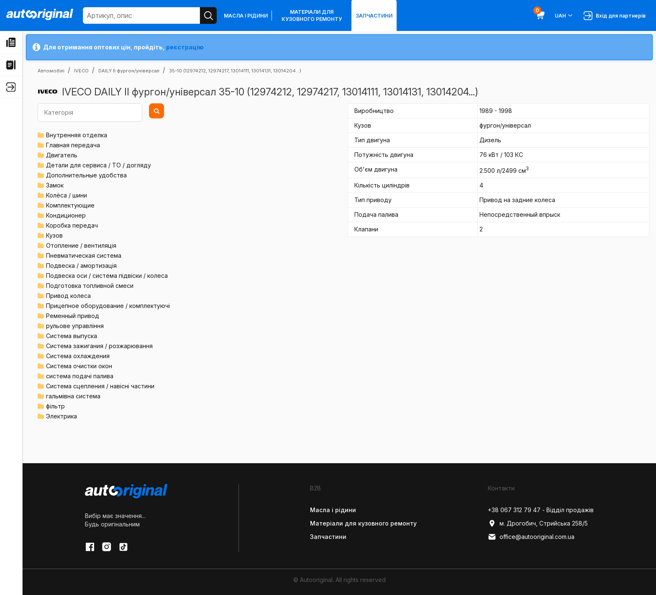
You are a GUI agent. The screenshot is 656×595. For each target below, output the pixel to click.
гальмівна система (73, 396)
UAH (564, 15)
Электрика (61, 416)
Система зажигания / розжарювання (99, 345)
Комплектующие (70, 205)
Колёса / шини (66, 195)
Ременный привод (72, 315)
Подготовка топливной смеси (89, 285)
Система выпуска (71, 335)
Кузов (54, 235)
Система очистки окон (79, 365)
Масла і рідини (246, 16)
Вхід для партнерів (615, 15)
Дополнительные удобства (86, 175)
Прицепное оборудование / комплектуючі (108, 305)
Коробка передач (72, 225)
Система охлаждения (78, 355)
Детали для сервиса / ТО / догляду (98, 165)
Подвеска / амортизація (81, 265)
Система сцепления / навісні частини (100, 386)
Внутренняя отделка (76, 134)
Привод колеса (68, 295)
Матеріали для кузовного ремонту (312, 15)
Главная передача (73, 145)
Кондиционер (66, 215)
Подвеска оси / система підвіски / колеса (107, 275)
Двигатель (61, 155)
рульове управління (75, 325)
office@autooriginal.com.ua (531, 537)
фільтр (55, 406)
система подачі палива (79, 376)
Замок (55, 185)
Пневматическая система (83, 255)
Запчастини (374, 16)
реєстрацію (185, 47)
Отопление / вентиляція (81, 245)
